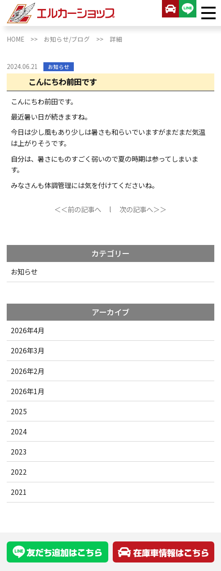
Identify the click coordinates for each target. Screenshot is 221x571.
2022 (19, 472)
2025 (19, 411)
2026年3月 (27, 350)
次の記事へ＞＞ (142, 209)
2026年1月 (27, 391)
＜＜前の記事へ (77, 209)
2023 (19, 451)
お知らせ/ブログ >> (77, 38)
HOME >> (25, 38)
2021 (19, 492)
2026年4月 (27, 330)
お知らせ (24, 271)
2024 (19, 431)
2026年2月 (27, 371)
